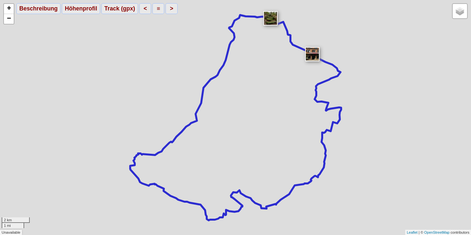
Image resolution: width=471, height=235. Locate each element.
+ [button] (9, 9)
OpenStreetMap (437, 232)
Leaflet (412, 232)
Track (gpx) (119, 8)
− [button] (9, 19)
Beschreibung (38, 8)
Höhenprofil (81, 8)
